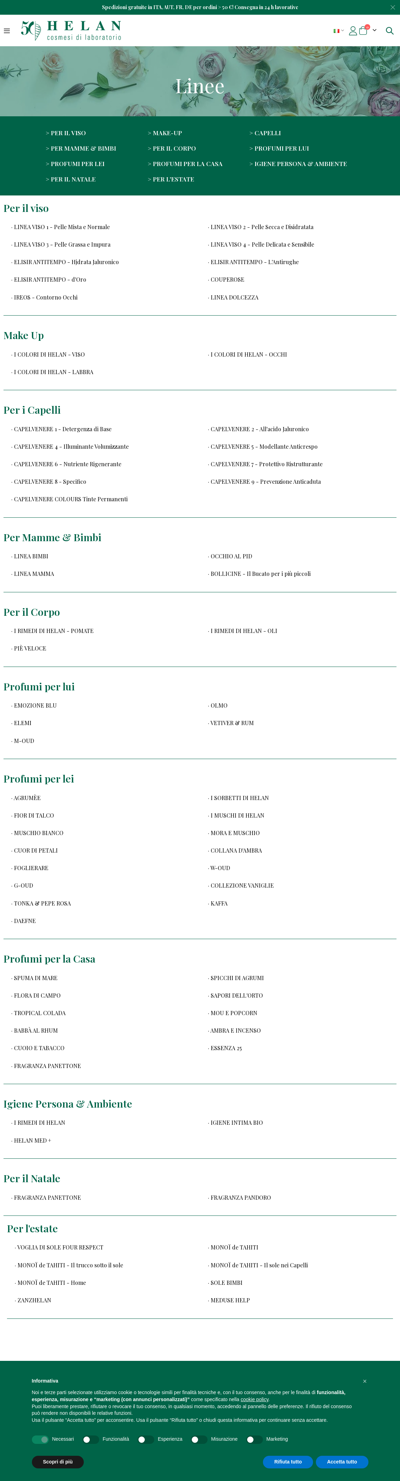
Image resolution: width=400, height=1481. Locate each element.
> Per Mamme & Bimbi (81, 148)
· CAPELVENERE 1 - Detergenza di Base (61, 429)
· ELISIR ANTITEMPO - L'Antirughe (253, 262)
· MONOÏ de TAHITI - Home (50, 1282)
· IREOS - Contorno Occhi (44, 297)
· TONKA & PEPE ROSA (41, 903)
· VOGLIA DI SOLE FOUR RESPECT (59, 1247)
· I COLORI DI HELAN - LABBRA (52, 372)
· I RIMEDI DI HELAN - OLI (242, 630)
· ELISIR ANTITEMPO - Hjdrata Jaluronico (65, 262)
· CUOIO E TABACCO (38, 1048)
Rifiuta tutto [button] (288, 1462)
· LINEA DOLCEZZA (233, 297)
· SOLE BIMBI (225, 1282)
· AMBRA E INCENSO (234, 1030)
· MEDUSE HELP (229, 1300)
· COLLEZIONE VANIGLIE (241, 885)
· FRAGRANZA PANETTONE (46, 1065)
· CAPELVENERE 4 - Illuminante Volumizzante (70, 446)
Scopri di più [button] (58, 1462)
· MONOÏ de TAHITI (233, 1247)
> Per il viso (66, 133)
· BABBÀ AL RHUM (34, 1030)
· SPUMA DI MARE (34, 977)
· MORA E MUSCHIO (234, 832)
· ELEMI (21, 722)
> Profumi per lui (279, 148)
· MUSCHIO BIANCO (37, 832)
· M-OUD (22, 740)
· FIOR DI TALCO (32, 815)
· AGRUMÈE (26, 797)
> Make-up (165, 133)
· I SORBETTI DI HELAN (238, 797)
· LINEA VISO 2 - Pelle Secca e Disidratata (260, 226)
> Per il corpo (172, 148)
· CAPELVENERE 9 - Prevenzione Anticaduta (264, 481)
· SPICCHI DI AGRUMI (236, 977)
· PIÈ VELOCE (28, 648)
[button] (365, 1381)
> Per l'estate (171, 179)
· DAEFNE (23, 920)
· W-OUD (219, 868)
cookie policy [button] (254, 1399)
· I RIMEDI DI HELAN (38, 1122)
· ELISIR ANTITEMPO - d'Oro (48, 279)
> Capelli (265, 133)
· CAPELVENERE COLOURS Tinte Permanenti (69, 499)
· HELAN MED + (31, 1140)
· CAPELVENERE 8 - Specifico (48, 481)
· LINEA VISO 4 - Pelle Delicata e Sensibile (261, 244)
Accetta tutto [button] (342, 1462)
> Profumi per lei (75, 163)
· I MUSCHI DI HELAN (236, 815)
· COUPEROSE (226, 279)
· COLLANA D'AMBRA (235, 850)
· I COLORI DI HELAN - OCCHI (247, 354)
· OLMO (218, 705)
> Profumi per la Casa (185, 163)
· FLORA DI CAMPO (36, 995)
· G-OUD (22, 885)
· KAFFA (218, 903)
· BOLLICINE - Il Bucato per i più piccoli (259, 573)
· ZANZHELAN (33, 1300)
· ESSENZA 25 (225, 1048)
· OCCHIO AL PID (230, 556)
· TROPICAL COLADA (38, 1013)
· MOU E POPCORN (232, 1013)
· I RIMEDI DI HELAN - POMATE (52, 630)
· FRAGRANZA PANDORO (239, 1197)
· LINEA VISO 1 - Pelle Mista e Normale (60, 226)
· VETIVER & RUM (231, 722)
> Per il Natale (71, 179)
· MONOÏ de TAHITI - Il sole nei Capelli (258, 1265)
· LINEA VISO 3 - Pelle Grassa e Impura (60, 244)
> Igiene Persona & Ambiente (298, 163)
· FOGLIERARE (29, 868)
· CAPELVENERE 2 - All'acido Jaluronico (258, 429)
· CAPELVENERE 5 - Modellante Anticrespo (263, 446)
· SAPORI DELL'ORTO (235, 995)
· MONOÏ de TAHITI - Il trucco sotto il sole (69, 1265)
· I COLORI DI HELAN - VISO (48, 354)
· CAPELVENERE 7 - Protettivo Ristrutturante (265, 464)
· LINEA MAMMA (32, 573)
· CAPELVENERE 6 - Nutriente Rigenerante (66, 464)
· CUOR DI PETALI (34, 850)
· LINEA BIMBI (29, 556)
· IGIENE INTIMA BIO (235, 1122)
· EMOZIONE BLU (34, 705)
